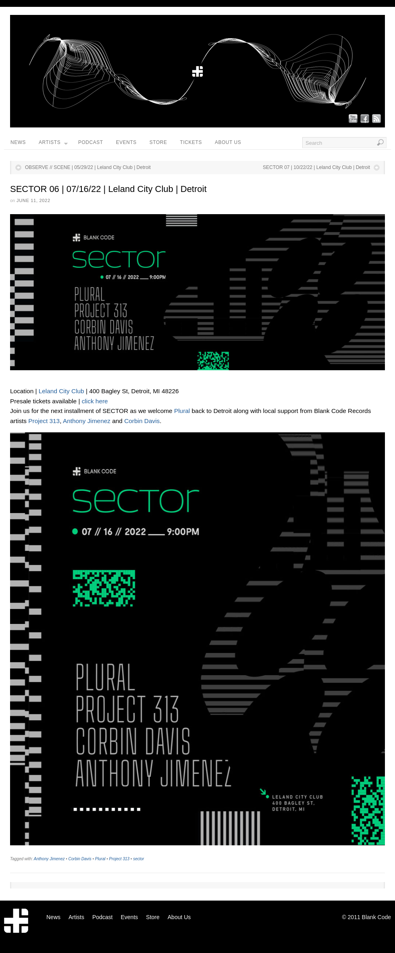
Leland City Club (61, 391)
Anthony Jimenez (86, 420)
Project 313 (44, 420)
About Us (228, 142)
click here (95, 401)
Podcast (90, 142)
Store (158, 142)
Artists (53, 144)
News (18, 142)
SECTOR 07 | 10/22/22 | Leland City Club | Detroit (316, 167)
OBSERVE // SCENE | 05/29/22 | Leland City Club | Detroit (88, 167)
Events (126, 142)
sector (138, 859)
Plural (183, 410)
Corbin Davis (142, 420)
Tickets (191, 142)
